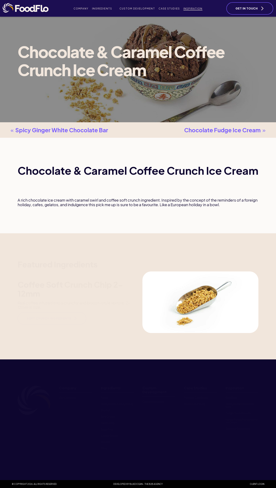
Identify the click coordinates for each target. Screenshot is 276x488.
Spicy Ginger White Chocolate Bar (58, 130)
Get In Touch (247, 8)
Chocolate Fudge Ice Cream (225, 130)
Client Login (257, 484)
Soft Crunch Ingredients (49, 318)
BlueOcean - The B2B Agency (146, 484)
